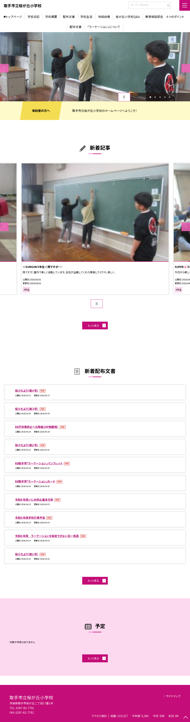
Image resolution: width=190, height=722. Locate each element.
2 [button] (155, 97)
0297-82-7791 (25, 708)
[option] (95, 66)
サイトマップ (173, 696)
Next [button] (185, 68)
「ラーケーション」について (103, 27)
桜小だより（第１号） (27, 554)
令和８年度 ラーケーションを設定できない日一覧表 (47, 536)
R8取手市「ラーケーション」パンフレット (39, 463)
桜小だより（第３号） (27, 409)
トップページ (14, 16)
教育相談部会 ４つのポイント (164, 16)
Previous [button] (4, 68)
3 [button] (160, 97)
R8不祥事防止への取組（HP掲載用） (37, 427)
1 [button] (150, 97)
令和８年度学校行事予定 (30, 518)
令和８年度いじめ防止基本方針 (34, 499)
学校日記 (34, 16)
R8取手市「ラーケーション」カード (35, 481)
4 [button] (165, 97)
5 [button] (170, 97)
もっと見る (93, 325)
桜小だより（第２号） (27, 445)
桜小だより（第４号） (27, 390)
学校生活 (86, 16)
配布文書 (69, 16)
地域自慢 (104, 16)
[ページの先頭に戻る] (185, 717)
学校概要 (51, 16)
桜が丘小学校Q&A (128, 16)
